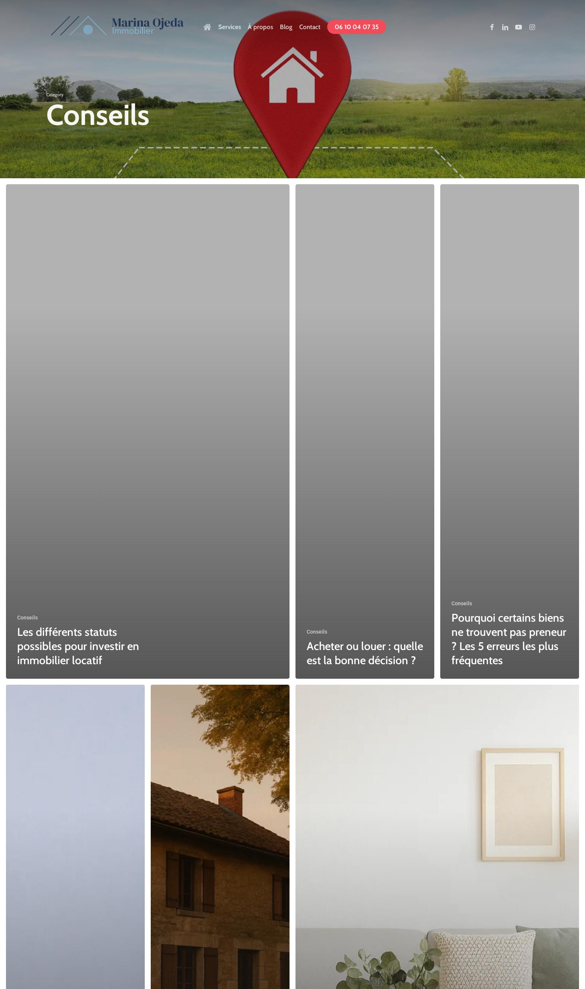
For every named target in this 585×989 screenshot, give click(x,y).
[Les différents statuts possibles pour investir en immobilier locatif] (148, 431)
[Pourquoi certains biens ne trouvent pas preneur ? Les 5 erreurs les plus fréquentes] (509, 431)
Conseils (27, 618)
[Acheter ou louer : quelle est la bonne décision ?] (364, 431)
